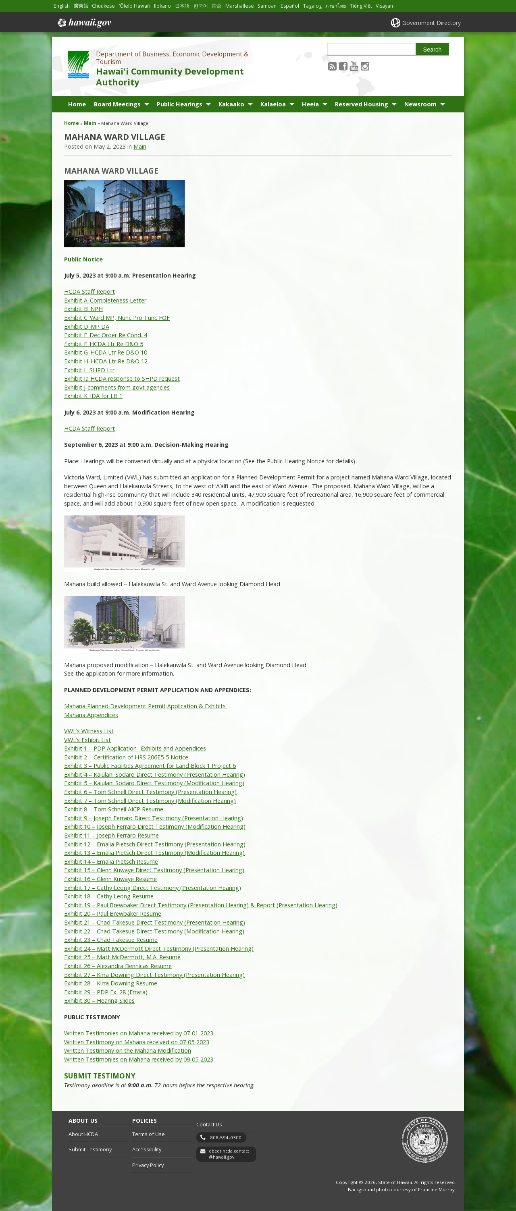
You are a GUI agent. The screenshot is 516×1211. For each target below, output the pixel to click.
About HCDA (83, 1134)
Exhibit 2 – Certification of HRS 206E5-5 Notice (126, 757)
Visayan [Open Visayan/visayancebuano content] (384, 5)
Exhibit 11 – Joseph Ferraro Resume (111, 835)
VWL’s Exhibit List (87, 740)
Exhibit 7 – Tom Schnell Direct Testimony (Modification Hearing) (150, 801)
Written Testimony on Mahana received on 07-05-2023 (136, 1042)
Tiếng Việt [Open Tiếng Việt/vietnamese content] (361, 5)
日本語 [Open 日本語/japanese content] (182, 5)
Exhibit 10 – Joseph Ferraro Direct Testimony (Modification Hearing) (155, 826)
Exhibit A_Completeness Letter (105, 300)
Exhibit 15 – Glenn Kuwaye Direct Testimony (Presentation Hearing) (154, 870)
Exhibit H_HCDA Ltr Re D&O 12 (106, 361)
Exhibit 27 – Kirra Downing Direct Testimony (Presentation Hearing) (154, 975)
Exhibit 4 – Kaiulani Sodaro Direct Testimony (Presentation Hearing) (154, 774)
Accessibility (146, 1149)
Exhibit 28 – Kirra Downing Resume (110, 983)
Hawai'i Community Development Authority (170, 76)
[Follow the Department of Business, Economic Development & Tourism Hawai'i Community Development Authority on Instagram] (365, 66)
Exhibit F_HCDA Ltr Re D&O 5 (103, 344)
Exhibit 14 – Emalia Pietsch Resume (111, 861)
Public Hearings (179, 104)
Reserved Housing (361, 104)
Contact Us (209, 1124)
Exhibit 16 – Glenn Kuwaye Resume (110, 879)
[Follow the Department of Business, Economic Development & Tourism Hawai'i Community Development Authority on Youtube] (354, 66)
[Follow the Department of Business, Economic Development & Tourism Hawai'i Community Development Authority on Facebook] (343, 66)
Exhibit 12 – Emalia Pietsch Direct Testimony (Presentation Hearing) (155, 844)
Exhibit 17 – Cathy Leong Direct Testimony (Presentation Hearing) (152, 888)
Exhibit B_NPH (83, 309)
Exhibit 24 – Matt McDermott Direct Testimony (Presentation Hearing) (159, 948)
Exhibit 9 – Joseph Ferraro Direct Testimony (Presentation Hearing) (153, 818)
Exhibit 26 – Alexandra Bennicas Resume (118, 966)
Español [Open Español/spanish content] (290, 5)
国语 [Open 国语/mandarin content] (216, 5)
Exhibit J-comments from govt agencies (117, 387)
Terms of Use (148, 1134)
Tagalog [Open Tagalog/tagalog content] (312, 5)
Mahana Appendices (91, 715)
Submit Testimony (90, 1149)
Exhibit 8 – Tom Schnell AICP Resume (113, 809)
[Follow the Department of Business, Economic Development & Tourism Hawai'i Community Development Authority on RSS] (332, 66)
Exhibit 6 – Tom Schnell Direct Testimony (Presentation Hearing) (150, 792)
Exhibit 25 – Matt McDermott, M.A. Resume (122, 957)
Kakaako (231, 104)
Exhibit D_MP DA (86, 326)
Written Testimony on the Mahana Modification (127, 1050)
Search (432, 49)
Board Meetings (117, 104)
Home (77, 104)
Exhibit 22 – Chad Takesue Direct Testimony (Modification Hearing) (154, 931)
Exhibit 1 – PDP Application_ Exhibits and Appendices (135, 748)
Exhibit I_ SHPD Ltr (89, 370)
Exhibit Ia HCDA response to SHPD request (122, 378)
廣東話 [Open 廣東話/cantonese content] (81, 5)
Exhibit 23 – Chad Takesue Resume (111, 940)
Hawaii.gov (83, 23)
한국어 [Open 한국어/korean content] (201, 5)
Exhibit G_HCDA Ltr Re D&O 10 (105, 352)
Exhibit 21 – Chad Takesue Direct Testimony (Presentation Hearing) (154, 922)
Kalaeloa (273, 104)
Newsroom (420, 104)
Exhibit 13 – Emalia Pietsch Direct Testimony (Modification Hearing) (154, 852)
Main (90, 123)
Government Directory (431, 23)
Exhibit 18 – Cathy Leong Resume (109, 896)
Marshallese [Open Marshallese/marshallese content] (239, 5)
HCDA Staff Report (89, 291)
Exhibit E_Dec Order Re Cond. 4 (105, 335)
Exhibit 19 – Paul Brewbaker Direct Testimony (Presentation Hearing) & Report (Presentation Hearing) (200, 905)
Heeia (310, 104)
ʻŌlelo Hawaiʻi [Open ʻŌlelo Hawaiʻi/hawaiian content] (134, 5)
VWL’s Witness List (89, 731)
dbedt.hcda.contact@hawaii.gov (229, 1154)
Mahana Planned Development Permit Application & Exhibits (145, 706)
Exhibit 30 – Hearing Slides (99, 1000)
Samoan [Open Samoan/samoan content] (267, 5)
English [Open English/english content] (62, 5)
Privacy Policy (148, 1165)
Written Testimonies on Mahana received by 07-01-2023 (138, 1033)
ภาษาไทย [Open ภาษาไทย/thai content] (335, 5)
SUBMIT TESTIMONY (99, 1075)
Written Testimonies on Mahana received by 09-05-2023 (138, 1059)
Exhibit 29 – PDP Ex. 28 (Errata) (106, 992)
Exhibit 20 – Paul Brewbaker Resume (112, 913)
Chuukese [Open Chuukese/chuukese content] (103, 5)
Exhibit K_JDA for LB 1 (93, 396)
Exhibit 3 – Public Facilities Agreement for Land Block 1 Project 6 (150, 765)
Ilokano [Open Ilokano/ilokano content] (162, 5)
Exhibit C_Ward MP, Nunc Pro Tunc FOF (117, 317)
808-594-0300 (225, 1137)
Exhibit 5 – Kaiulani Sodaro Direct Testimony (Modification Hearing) (154, 783)
